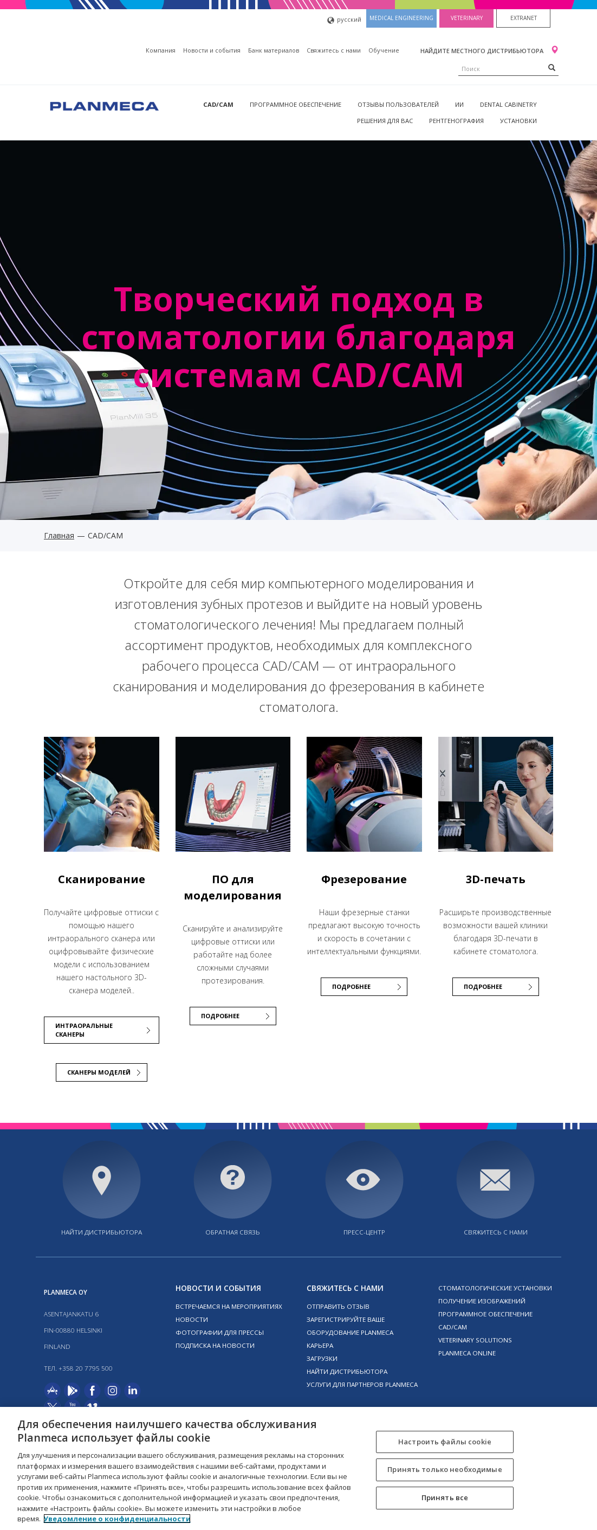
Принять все (444, 1497)
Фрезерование (364, 879)
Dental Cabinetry (508, 104)
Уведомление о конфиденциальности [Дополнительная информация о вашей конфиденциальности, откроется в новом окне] (117, 1518)
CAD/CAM (218, 104)
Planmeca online (467, 1353)
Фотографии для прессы (220, 1332)
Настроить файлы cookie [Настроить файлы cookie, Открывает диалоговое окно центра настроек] (444, 1442)
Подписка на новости (215, 1345)
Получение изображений (481, 1301)
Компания (161, 50)
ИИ (459, 104)
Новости (192, 1319)
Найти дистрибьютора (101, 1232)
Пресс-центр (364, 1232)
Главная (59, 535)
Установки (518, 121)
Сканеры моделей (99, 1072)
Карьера (320, 1345)
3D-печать (495, 879)
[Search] (552, 67)
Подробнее (483, 986)
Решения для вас (385, 121)
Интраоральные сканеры (84, 1029)
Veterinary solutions (475, 1340)
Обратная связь (232, 1232)
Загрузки (322, 1358)
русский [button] (344, 20)
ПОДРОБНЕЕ (220, 1016)
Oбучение (383, 50)
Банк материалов (273, 50)
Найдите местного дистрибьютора (482, 51)
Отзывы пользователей (398, 104)
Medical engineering (401, 18)
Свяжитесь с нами (334, 50)
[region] (298, 1468)
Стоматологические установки (495, 1288)
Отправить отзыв (338, 1306)
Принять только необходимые (444, 1469)
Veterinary (467, 18)
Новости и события (212, 50)
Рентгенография (456, 121)
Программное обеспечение (295, 104)
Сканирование (101, 879)
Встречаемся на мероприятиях (229, 1306)
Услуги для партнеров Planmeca (362, 1384)
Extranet (523, 18)
